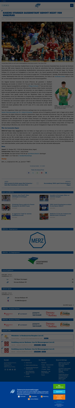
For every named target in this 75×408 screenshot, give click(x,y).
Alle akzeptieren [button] (59, 399)
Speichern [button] (59, 404)
